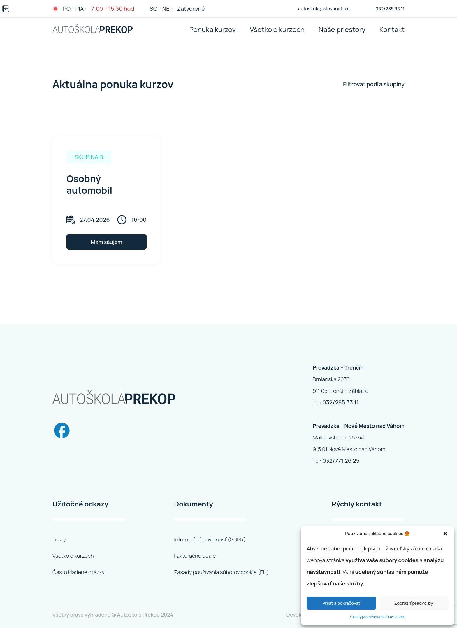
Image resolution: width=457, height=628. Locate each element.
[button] (445, 533)
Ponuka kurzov (212, 29)
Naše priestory (342, 29)
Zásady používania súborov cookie (377, 616)
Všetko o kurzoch (277, 29)
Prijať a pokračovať (341, 603)
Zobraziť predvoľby (413, 603)
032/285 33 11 (340, 402)
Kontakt (392, 29)
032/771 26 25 (341, 461)
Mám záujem (106, 242)
